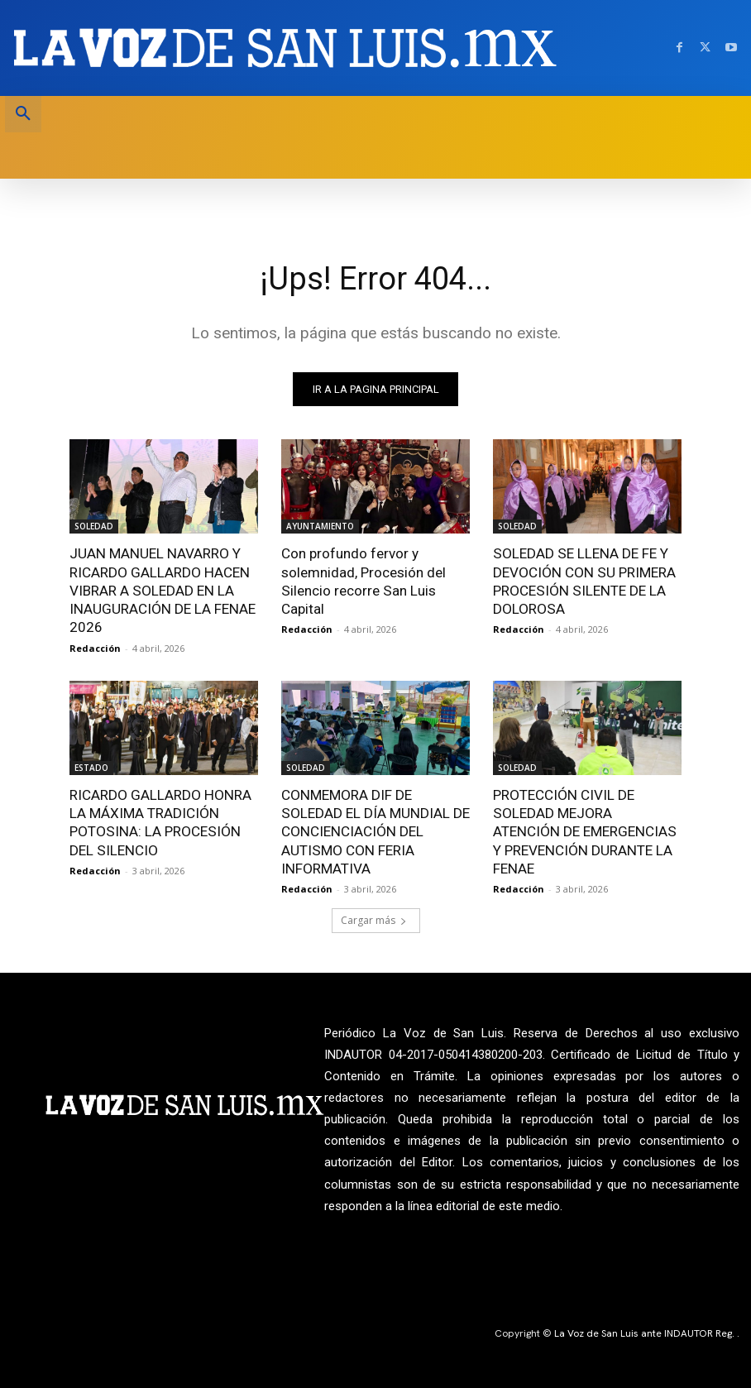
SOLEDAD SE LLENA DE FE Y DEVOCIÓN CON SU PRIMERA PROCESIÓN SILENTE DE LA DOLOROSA (583, 580)
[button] (23, 114)
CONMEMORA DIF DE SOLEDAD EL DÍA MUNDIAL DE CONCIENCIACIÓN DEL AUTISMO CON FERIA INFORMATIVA (374, 830)
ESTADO (91, 767)
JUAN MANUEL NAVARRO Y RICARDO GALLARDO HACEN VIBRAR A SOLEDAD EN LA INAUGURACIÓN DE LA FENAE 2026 (161, 589)
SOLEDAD (93, 526)
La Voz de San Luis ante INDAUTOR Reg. (645, 1331)
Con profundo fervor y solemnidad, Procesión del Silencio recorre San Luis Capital (363, 580)
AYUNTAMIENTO (320, 526)
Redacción (95, 647)
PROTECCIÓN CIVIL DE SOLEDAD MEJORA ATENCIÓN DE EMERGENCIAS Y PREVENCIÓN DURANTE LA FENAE (586, 830)
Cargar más (374, 919)
